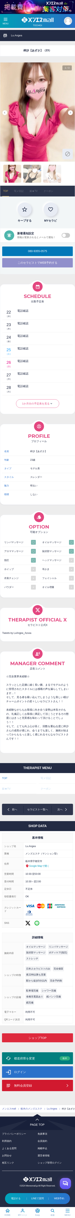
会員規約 (42, 1141)
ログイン (20, 1072)
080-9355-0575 (37, 251)
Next (70, 112)
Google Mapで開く (39, 866)
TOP (5, 191)
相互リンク (8, 1162)
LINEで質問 (37, 1198)
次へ (60, 809)
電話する (16, 1198)
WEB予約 (59, 1198)
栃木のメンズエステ (31, 1108)
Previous (4, 112)
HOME (8, 1215)
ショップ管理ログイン (50, 1162)
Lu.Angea (16, 35)
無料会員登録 (23, 1085)
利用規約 (7, 1141)
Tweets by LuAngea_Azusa (16, 633)
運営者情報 (44, 1155)
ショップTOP (37, 1037)
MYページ (22, 1215)
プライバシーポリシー (14, 1133)
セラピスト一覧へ (37, 809)
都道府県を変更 (42, 1058)
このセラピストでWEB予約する (38, 262)
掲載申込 (42, 1148)
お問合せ (7, 1155)
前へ (14, 809)
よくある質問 (9, 1148)
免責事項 (42, 1133)
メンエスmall (9, 1108)
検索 (53, 1215)
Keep (37, 1215)
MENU (67, 1215)
